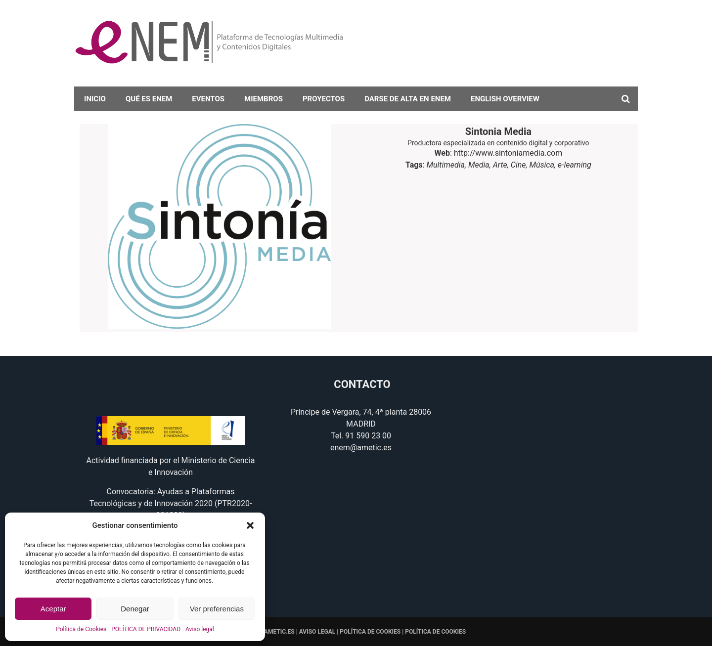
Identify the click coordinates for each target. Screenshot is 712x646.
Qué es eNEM (149, 98)
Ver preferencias (217, 608)
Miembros (263, 98)
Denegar (135, 608)
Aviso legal (199, 629)
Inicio (95, 98)
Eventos (208, 98)
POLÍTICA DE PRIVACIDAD (145, 629)
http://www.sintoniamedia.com (508, 153)
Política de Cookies (81, 629)
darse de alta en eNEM (407, 98)
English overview (505, 98)
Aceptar (53, 608)
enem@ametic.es (361, 447)
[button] (250, 525)
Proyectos (324, 98)
